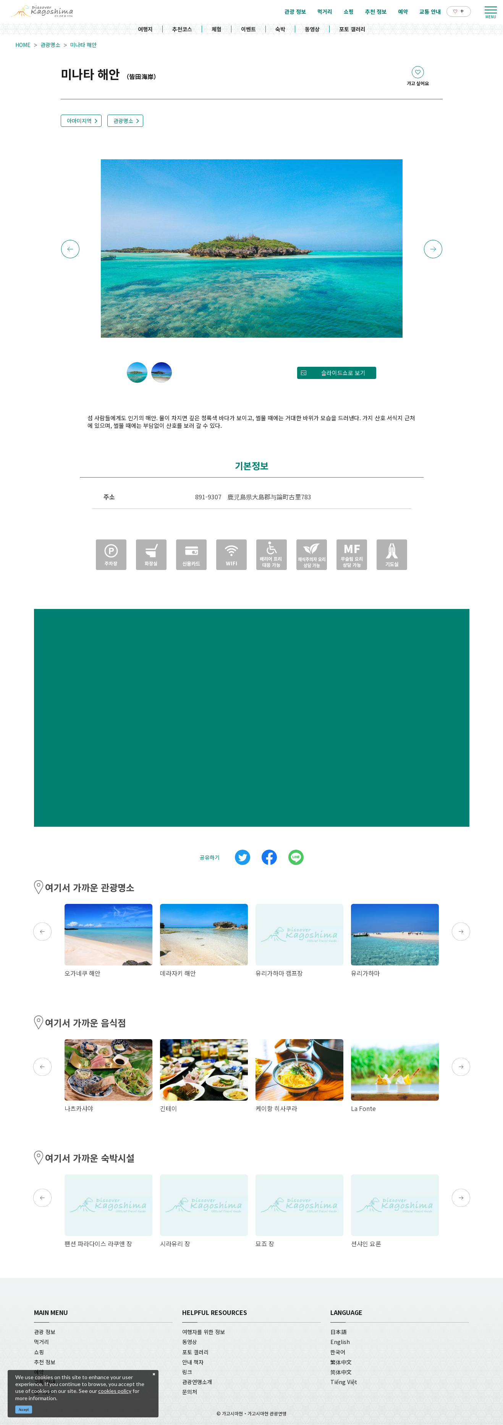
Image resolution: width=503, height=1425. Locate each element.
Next (433, 249)
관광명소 (50, 44)
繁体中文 (341, 1362)
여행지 (145, 29)
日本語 (338, 1332)
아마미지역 (79, 121)
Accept (24, 1409)
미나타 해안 (83, 44)
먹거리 (41, 1342)
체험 (217, 29)
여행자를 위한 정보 (203, 1332)
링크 (187, 1372)
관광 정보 (44, 1332)
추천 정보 (44, 1362)
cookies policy (114, 1391)
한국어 (337, 1352)
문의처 (189, 1392)
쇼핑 (39, 1352)
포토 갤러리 (352, 29)
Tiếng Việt (343, 1382)
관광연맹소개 (197, 1382)
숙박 (280, 29)
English (340, 1342)
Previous (70, 249)
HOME (23, 44)
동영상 (312, 29)
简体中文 (341, 1372)
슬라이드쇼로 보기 (343, 373)
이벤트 (248, 29)
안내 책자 (193, 1362)
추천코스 (182, 29)
